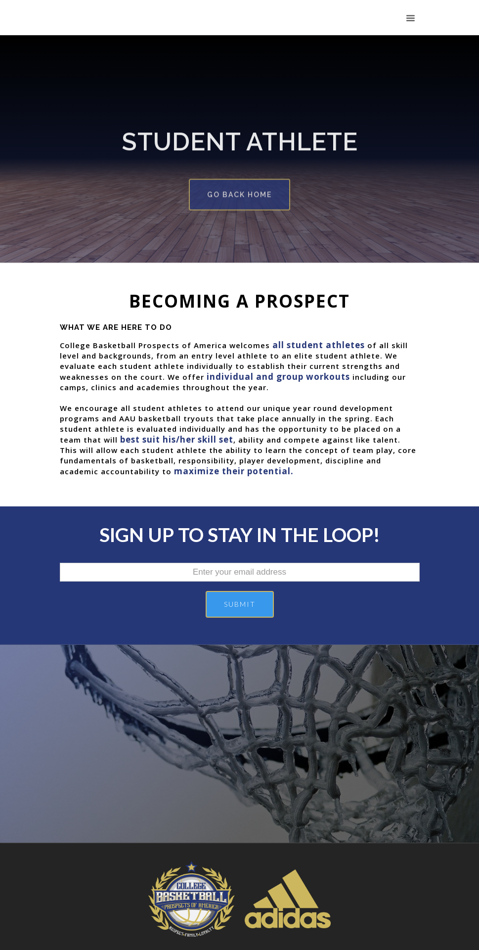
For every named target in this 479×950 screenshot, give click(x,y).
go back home (239, 191)
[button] (410, 18)
